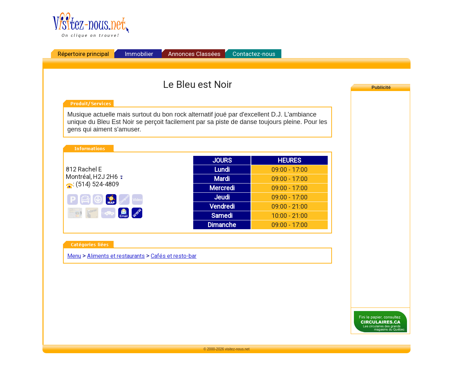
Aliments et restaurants (116, 256)
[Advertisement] (272, 25)
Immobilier (139, 53)
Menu (74, 256)
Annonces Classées (194, 53)
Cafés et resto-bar (173, 256)
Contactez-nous (254, 53)
